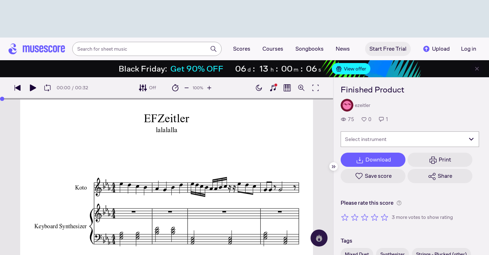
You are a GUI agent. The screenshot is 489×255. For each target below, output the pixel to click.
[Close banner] (477, 68)
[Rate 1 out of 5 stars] (345, 217)
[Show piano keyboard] (273, 88)
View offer (351, 69)
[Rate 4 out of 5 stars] (374, 217)
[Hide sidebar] (333, 166)
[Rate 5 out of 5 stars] (384, 217)
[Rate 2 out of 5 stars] (355, 217)
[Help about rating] (399, 203)
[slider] (2, 99)
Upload (436, 49)
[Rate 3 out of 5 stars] (364, 217)
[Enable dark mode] (259, 88)
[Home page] (36, 49)
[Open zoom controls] (301, 88)
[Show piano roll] (287, 88)
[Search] (213, 49)
